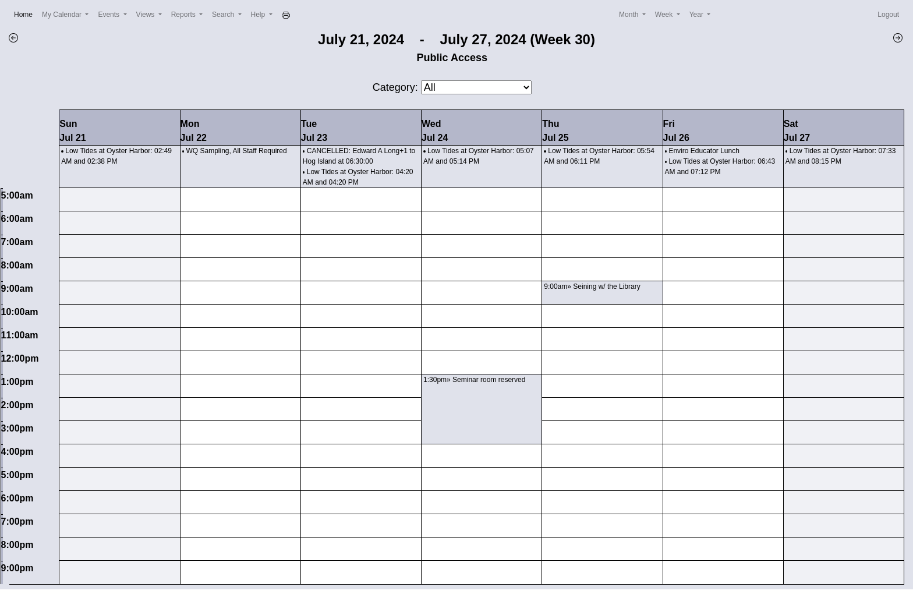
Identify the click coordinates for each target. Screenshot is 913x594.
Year (697, 14)
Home (25, 14)
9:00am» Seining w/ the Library (592, 286)
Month (629, 14)
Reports (184, 14)
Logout (888, 14)
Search (224, 14)
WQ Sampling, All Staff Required (236, 151)
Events (109, 14)
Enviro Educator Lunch (703, 151)
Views (146, 14)
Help (259, 14)
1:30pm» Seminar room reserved (474, 380)
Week (665, 14)
